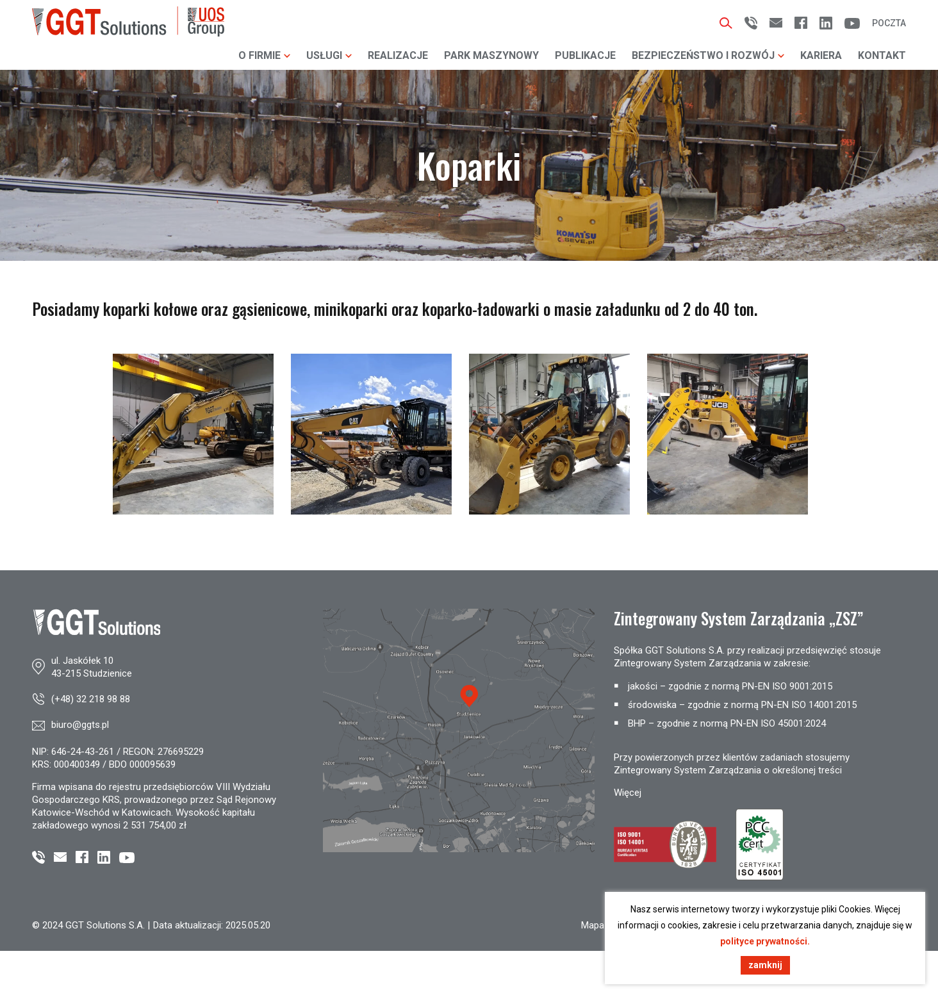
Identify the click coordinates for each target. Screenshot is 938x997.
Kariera (821, 55)
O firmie (264, 55)
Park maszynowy (491, 55)
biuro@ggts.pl (80, 724)
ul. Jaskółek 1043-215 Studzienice (91, 667)
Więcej (627, 792)
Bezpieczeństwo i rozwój (708, 55)
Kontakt (882, 55)
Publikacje (585, 55)
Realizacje (398, 55)
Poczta (889, 23)
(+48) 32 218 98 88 (90, 699)
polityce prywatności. (765, 941)
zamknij (765, 965)
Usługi (329, 55)
